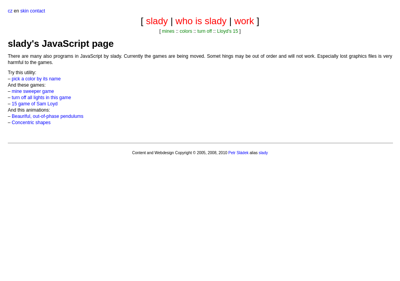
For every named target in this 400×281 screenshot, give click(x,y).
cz (10, 11)
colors (186, 31)
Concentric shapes (31, 122)
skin (24, 11)
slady (157, 21)
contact (37, 11)
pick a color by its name (36, 79)
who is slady (201, 21)
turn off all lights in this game (41, 97)
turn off (204, 31)
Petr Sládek (239, 153)
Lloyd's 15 (227, 31)
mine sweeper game (33, 91)
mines (168, 31)
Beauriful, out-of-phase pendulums (47, 116)
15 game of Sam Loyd (34, 104)
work (244, 21)
